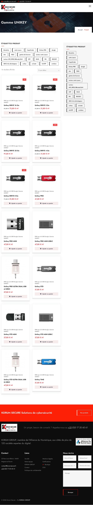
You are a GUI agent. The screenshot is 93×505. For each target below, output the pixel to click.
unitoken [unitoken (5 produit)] (80, 110)
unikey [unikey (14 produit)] (71, 105)
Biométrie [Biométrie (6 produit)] (71, 53)
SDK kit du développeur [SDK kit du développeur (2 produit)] (75, 101)
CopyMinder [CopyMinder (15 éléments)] (30, 50)
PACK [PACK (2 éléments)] (37, 59)
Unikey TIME (39, 379)
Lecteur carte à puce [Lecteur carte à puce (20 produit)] (74, 80)
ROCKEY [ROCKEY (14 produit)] (78, 96)
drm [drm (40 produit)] (70, 71)
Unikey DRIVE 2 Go (42, 105)
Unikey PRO (39, 196)
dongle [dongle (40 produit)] (83, 67)
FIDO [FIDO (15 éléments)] (12, 55)
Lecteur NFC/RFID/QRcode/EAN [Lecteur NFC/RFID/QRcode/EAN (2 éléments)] (13, 59)
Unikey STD (39, 286)
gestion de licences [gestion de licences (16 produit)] (74, 76)
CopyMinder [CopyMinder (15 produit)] (72, 62)
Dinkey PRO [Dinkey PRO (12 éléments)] (42, 50)
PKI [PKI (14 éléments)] (45, 59)
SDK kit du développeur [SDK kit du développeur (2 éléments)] (10, 64)
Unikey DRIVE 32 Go (11, 150)
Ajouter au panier (16, 113)
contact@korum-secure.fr (8, 466)
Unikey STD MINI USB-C (44, 334)
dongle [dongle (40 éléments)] (54, 50)
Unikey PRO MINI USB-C (44, 241)
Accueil (80, 30)
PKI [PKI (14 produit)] (70, 96)
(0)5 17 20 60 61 (78, 427)
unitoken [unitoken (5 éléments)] (53, 64)
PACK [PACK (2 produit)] (78, 92)
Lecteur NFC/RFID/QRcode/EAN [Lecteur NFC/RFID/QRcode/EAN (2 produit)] (76, 86)
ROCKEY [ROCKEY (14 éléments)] (54, 59)
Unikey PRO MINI (10, 241)
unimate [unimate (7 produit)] (80, 105)
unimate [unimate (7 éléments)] (34, 64)
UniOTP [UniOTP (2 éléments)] (44, 64)
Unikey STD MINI (10, 334)
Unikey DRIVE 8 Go (11, 196)
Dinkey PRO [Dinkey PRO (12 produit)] (72, 67)
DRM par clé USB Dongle (11, 100)
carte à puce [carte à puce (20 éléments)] (17, 50)
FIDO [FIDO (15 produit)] (77, 71)
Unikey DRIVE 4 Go (42, 150)
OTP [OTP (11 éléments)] (29, 59)
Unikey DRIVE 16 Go (11, 105)
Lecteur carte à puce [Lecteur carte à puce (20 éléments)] (42, 55)
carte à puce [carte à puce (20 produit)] (72, 57)
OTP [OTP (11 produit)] (70, 92)
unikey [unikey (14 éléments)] (24, 64)
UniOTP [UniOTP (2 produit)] (71, 110)
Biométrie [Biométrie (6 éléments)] (6, 50)
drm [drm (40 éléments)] (5, 55)
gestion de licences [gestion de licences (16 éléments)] (25, 55)
